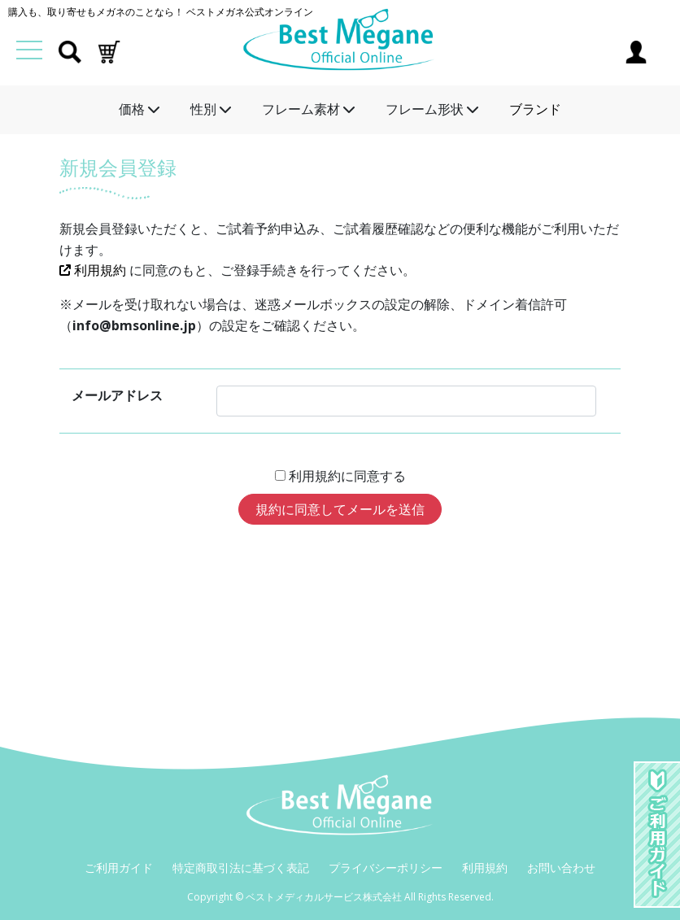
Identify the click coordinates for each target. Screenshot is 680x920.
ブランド (535, 109)
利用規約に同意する (346, 476)
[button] (109, 50)
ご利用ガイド (119, 867)
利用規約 (94, 270)
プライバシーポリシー (385, 867)
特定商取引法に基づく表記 (240, 867)
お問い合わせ (561, 867)
